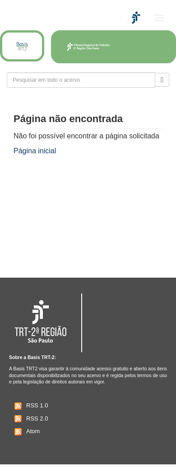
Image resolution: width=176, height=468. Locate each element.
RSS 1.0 (30, 406)
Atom (26, 432)
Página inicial (35, 151)
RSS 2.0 (30, 419)
